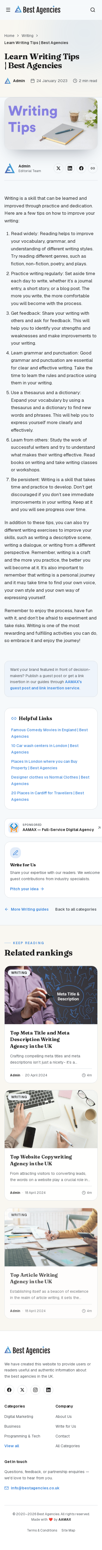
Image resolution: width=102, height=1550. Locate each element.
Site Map (68, 1530)
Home (9, 35)
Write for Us (65, 1426)
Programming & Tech (22, 1436)
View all (11, 1445)
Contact (62, 1436)
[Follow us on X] (22, 1390)
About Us (63, 1416)
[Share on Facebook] (81, 168)
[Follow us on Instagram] (35, 1390)
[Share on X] (58, 168)
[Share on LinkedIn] (70, 168)
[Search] (93, 10)
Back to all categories (76, 909)
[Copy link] (93, 168)
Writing (27, 35)
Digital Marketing (18, 1416)
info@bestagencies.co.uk (32, 1488)
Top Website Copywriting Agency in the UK (41, 1163)
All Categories (67, 1445)
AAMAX (64, 1519)
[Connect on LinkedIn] (48, 1390)
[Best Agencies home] (37, 9)
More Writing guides (26, 909)
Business (12, 1426)
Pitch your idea (27, 888)
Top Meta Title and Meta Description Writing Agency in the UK (40, 1041)
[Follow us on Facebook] (9, 1390)
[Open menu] (8, 10)
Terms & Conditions (42, 1530)
